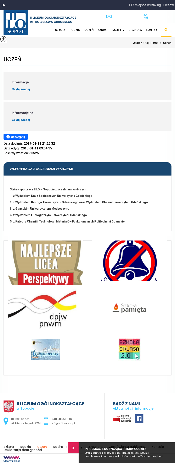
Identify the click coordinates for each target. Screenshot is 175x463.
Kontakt (152, 30)
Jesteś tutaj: (142, 42)
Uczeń (89, 30)
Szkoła (9, 446)
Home (154, 42)
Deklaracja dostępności (23, 449)
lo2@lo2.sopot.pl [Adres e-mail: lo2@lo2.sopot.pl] (63, 423)
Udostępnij (15, 136)
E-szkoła (135, 30)
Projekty (117, 30)
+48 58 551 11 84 (157, 16)
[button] (4, 5)
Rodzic (25, 446)
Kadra (102, 30)
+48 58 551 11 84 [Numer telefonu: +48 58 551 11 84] (62, 419)
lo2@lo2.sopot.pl (121, 17)
